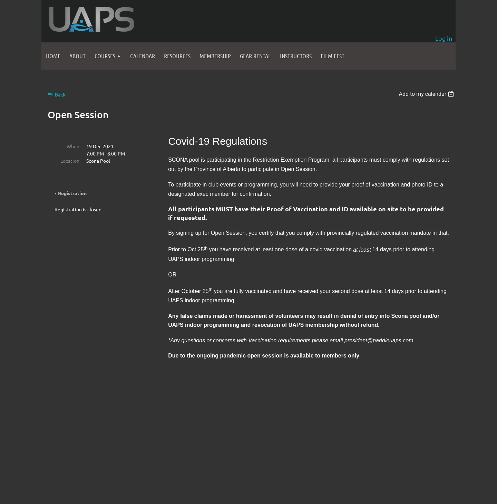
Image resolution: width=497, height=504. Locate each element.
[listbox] (427, 94)
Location (69, 161)
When (73, 146)
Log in (443, 38)
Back (60, 94)
